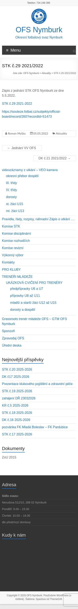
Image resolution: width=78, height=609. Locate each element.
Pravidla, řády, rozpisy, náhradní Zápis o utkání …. (38, 219)
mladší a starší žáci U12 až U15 (33, 302)
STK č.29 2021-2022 (17, 103)
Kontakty (8, 262)
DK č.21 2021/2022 (54, 158)
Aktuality (61, 133)
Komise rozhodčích (16, 240)
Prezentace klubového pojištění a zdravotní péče (37, 384)
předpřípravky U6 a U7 (26, 288)
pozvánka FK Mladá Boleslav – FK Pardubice (35, 427)
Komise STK (11, 226)
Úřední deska (11, 345)
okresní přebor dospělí (22, 176)
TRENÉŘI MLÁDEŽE (17, 276)
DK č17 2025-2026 (15, 376)
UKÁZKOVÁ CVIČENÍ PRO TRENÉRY (34, 282)
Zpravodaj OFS (13, 338)
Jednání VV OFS (21, 148)
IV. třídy (11, 190)
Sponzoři (8, 331)
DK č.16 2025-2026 (16, 420)
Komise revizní (13, 248)
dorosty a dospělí (22, 309)
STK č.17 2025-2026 (17, 434)
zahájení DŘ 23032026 (19, 398)
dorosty (11, 197)
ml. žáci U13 (15, 211)
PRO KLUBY (11, 269)
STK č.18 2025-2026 (17, 412)
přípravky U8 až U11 (25, 295)
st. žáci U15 (14, 204)
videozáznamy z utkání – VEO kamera (30, 170)
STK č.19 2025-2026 (17, 391)
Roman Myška (17, 133)
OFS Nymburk (39, 30)
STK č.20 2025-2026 (17, 369)
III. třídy (11, 183)
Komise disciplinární (16, 233)
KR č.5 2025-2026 (15, 405)
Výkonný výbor (13, 255)
